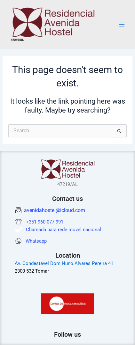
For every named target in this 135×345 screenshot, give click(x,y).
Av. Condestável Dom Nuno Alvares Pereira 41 (64, 263)
